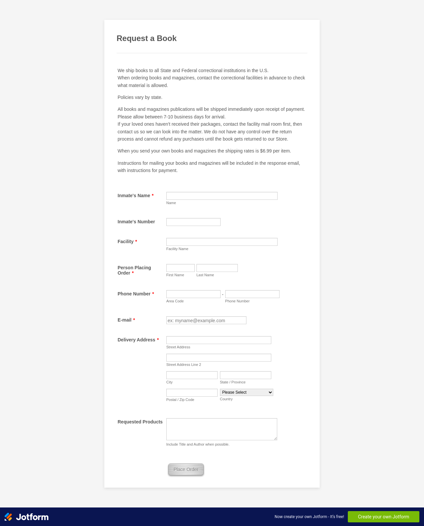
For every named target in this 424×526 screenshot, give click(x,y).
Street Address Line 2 (183, 365)
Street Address (178, 347)
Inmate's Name (136, 195)
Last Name (205, 275)
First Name (175, 275)
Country (226, 399)
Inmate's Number (136, 221)
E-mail (126, 320)
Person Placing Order (134, 270)
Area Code (175, 301)
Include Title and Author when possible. (198, 444)
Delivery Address (138, 339)
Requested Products (140, 421)
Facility (127, 241)
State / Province (233, 382)
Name (171, 203)
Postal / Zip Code (180, 400)
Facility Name (177, 249)
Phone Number (136, 293)
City (169, 382)
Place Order (186, 469)
